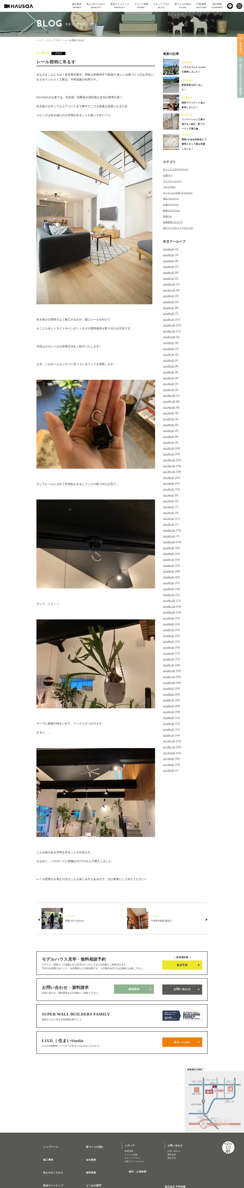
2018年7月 (169, 678)
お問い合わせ (182, 988)
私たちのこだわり (49, 1156)
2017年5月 (169, 743)
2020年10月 (170, 530)
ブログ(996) (170, 199)
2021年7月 (169, 482)
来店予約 (182, 965)
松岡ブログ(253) (173, 221)
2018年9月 (169, 667)
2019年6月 (169, 618)
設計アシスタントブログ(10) (181, 237)
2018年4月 (169, 694)
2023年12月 (170, 329)
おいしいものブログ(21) (178, 183)
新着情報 (129, 1141)
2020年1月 (169, 580)
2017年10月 (170, 727)
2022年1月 (169, 449)
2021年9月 (169, 471)
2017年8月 (169, 738)
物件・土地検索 (133, 1160)
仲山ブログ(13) (172, 210)
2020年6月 (169, 552)
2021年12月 (170, 454)
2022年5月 (169, 427)
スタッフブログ (54, 40)
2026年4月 (169, 269)
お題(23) (168, 188)
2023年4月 (169, 373)
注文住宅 (43, 1175)
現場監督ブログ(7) (175, 232)
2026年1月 (169, 285)
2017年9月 (169, 732)
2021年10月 (170, 465)
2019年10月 (170, 596)
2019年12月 (170, 585)
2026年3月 (169, 274)
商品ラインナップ (49, 1166)
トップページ (46, 1136)
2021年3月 (169, 503)
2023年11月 (170, 334)
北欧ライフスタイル (134, 1152)
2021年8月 (169, 476)
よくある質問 (89, 1166)
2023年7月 (169, 356)
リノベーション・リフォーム (53, 1178)
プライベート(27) (174, 194)
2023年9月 (169, 345)
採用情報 (87, 1156)
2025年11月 (170, 296)
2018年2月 (169, 705)
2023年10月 (170, 340)
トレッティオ (45, 1171)
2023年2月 (169, 383)
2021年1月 (169, 514)
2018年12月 (170, 650)
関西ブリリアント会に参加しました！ (193, 108)
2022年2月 (169, 443)
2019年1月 (169, 645)
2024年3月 (169, 313)
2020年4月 (169, 563)
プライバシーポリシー (94, 1176)
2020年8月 (169, 541)
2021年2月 (169, 509)
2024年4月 (169, 307)
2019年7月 (169, 612)
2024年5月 (169, 302)
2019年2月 (169, 640)
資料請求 (134, 988)
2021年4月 (169, 498)
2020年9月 (169, 536)
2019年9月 (169, 601)
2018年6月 (169, 683)
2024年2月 (169, 318)
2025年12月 (170, 291)
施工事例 (44, 1146)
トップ (39, 40)
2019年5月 (169, 623)
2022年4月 (169, 432)
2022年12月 (170, 394)
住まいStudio (182, 1034)
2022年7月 (169, 416)
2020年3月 (169, 569)
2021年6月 (169, 487)
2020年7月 (169, 547)
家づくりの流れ (91, 1136)
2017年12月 (170, 716)
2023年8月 (169, 351)
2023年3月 (169, 378)
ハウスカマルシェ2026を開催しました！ (193, 71)
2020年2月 (169, 574)
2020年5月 (169, 558)
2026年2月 (169, 280)
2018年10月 (170, 661)
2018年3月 (169, 699)
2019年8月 (169, 607)
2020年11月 (170, 525)
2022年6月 (169, 422)
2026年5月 (169, 263)
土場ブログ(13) (172, 215)
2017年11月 (170, 721)
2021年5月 (169, 492)
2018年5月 (169, 689)
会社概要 (87, 1146)
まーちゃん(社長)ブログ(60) (181, 205)
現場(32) (168, 226)
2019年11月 (170, 590)
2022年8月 (169, 411)
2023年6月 (169, 362)
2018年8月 (169, 672)
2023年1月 (169, 389)
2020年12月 (170, 520)
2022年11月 (170, 400)
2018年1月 (169, 710)
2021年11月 (170, 460)
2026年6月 (169, 258)
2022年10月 (170, 405)
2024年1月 (169, 323)
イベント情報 (131, 1145)
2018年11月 (170, 656)
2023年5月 (169, 367)
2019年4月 (169, 629)
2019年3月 (169, 634)
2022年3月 (169, 438)
